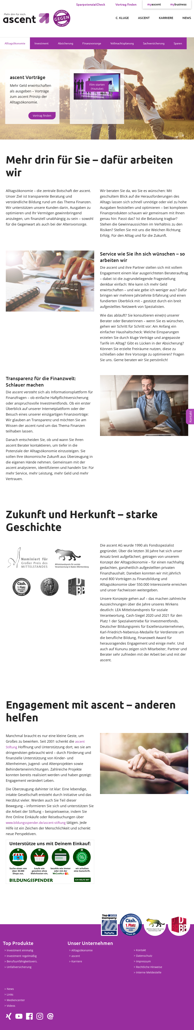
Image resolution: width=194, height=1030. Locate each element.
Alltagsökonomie (15, 43)
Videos (11, 1006)
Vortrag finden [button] (42, 115)
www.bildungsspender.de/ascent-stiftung (39, 822)
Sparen (178, 43)
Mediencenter (16, 1000)
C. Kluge (122, 18)
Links (10, 994)
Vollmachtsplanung (122, 43)
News (186, 18)
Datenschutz (144, 956)
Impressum (143, 961)
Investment (42, 43)
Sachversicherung (153, 43)
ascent (154, 4)
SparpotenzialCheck (90, 4)
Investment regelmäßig (22, 956)
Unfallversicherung (19, 967)
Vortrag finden (125, 4)
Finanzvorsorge (91, 43)
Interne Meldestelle (148, 972)
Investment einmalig (20, 950)
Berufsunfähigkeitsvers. (22, 961)
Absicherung (65, 43)
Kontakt (190, 417)
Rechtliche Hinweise (149, 967)
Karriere (166, 18)
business (178, 4)
